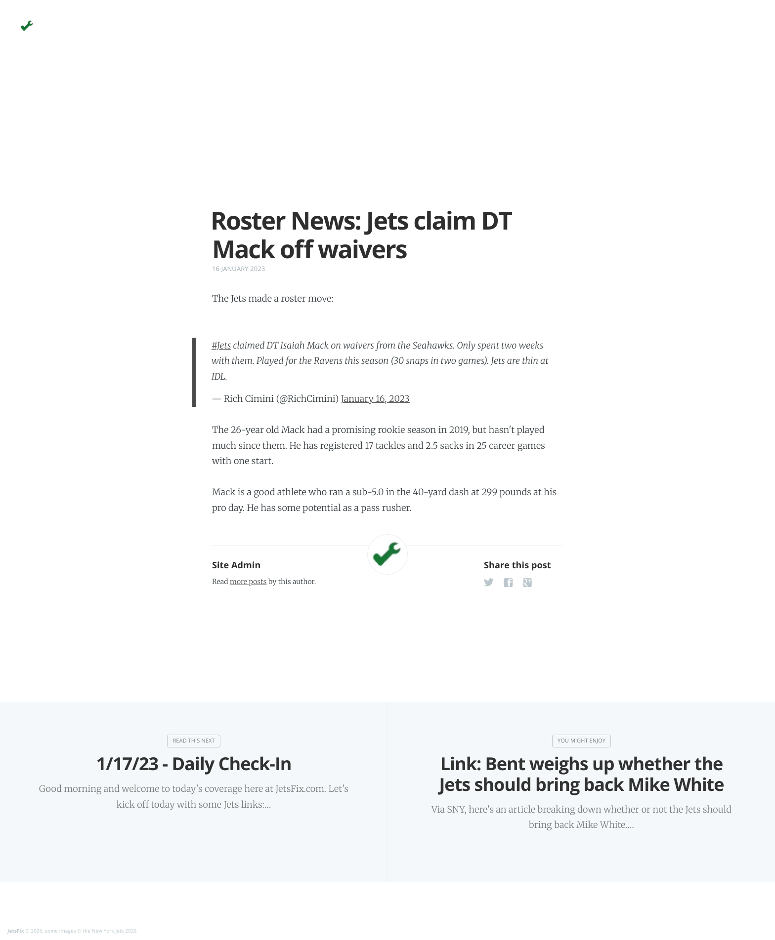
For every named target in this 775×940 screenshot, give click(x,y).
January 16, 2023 (375, 398)
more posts (248, 581)
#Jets (221, 345)
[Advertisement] (387, 137)
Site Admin (236, 565)
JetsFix (15, 930)
